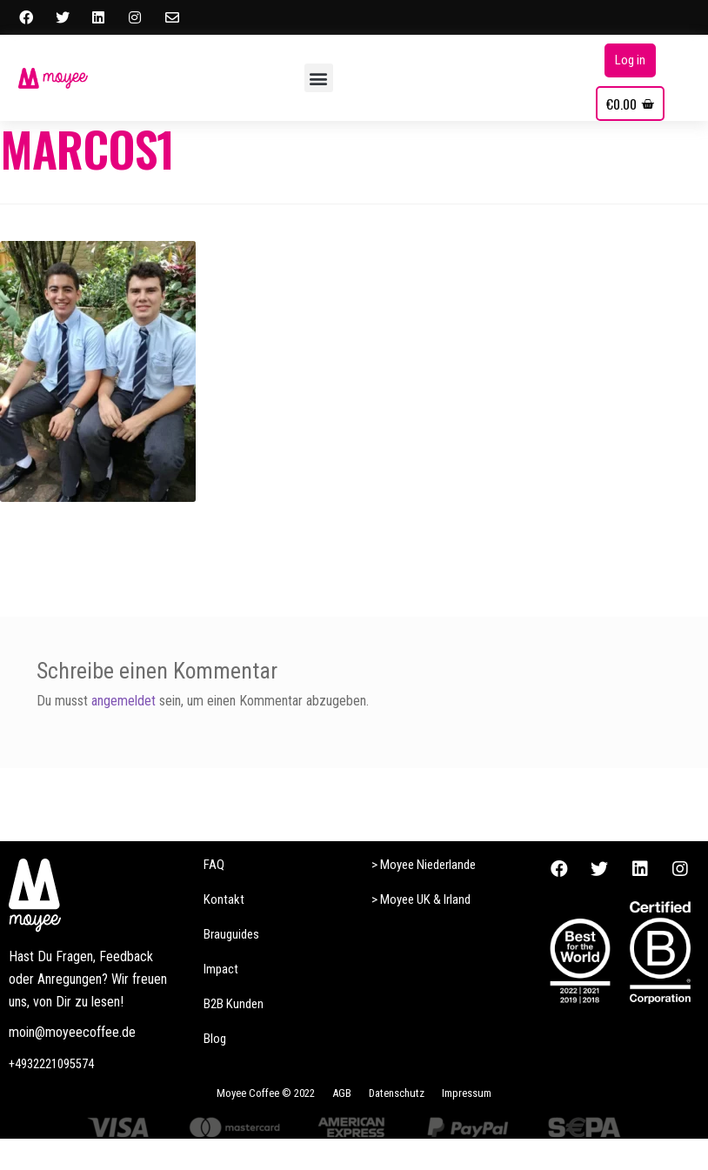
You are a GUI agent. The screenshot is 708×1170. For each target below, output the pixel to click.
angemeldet (123, 700)
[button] (318, 78)
